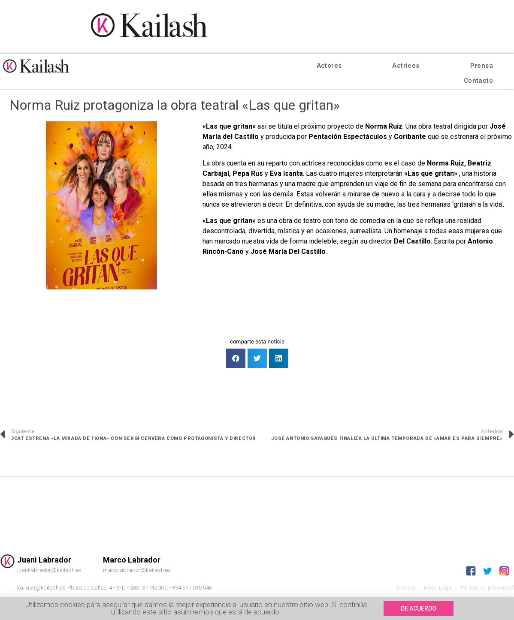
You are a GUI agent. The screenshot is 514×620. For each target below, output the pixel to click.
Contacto (478, 80)
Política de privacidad (487, 587)
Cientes (406, 587)
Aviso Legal (438, 587)
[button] (419, 609)
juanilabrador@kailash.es (49, 570)
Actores (329, 65)
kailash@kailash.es (41, 587)
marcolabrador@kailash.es (137, 570)
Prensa (481, 65)
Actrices (405, 65)
